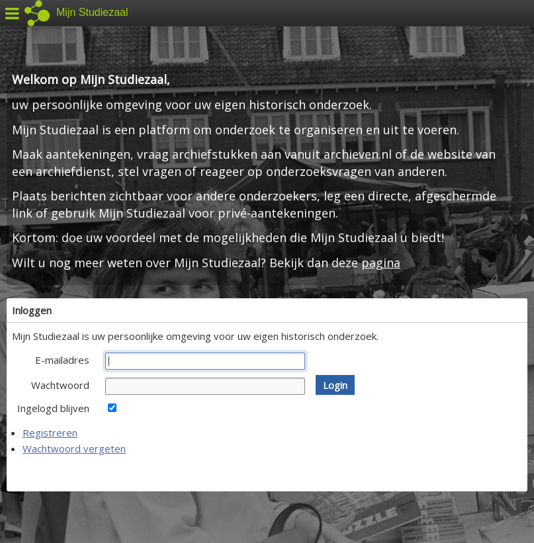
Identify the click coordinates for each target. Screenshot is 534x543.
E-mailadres (62, 359)
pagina (380, 263)
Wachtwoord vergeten (74, 448)
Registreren (49, 432)
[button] (335, 385)
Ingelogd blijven (53, 408)
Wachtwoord (60, 385)
